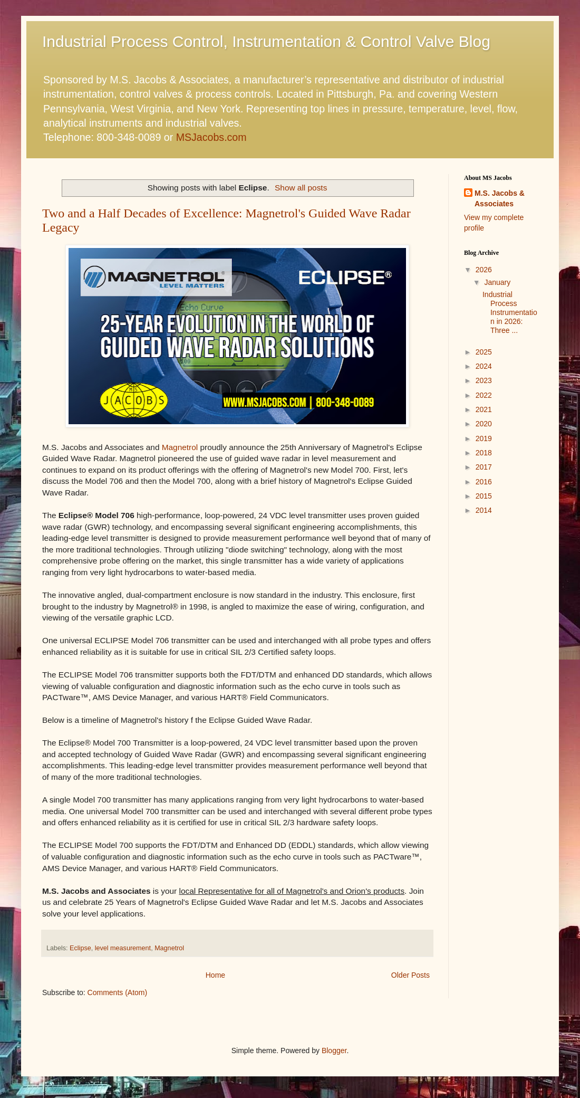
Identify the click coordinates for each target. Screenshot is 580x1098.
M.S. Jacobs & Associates (500, 198)
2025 (484, 352)
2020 (484, 423)
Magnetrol (180, 447)
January (497, 282)
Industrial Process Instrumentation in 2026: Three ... (509, 312)
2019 (484, 438)
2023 (484, 380)
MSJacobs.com (211, 137)
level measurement (123, 948)
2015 (484, 496)
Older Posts (410, 975)
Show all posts (301, 187)
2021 (484, 409)
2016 (484, 482)
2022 (484, 395)
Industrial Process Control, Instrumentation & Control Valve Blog (266, 41)
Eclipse (80, 948)
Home (215, 975)
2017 (484, 467)
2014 (484, 510)
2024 (484, 366)
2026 (484, 269)
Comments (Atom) (118, 992)
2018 (484, 452)
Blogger (334, 1050)
